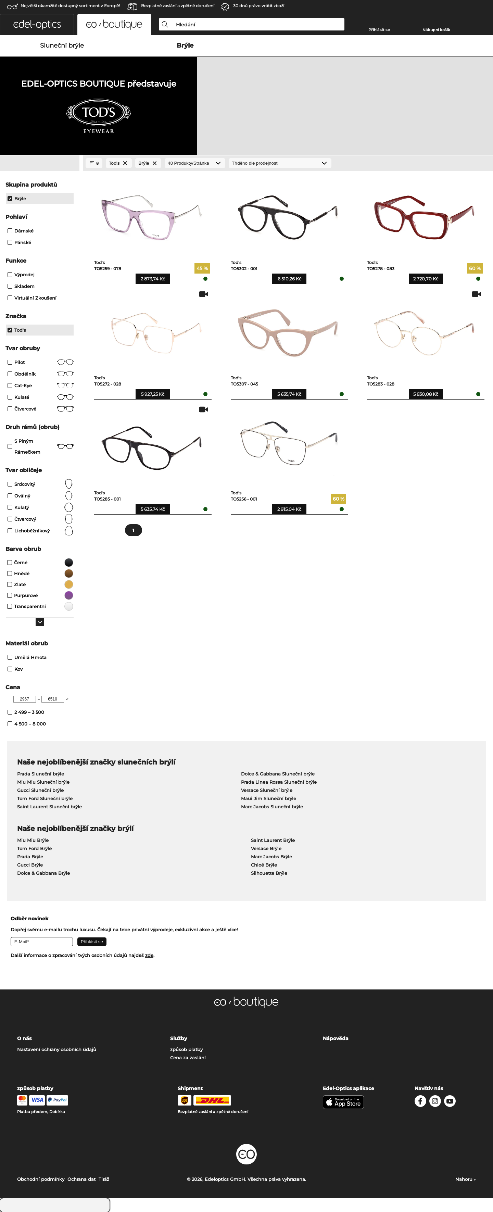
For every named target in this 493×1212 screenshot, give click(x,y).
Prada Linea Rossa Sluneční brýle (279, 782)
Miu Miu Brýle (33, 840)
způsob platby (186, 1049)
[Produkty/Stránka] (195, 163)
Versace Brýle (266, 848)
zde (149, 955)
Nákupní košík (436, 29)
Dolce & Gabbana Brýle (43, 873)
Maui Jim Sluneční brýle (268, 798)
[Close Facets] (39, 163)
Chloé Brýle (264, 865)
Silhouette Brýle (269, 873)
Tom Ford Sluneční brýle (45, 798)
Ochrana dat (81, 1179)
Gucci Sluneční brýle (40, 790)
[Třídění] (280, 163)
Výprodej (21, 274)
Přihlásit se (379, 29)
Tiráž (104, 1179)
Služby (178, 1038)
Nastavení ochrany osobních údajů (56, 1049)
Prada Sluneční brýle (40, 774)
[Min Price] (24, 699)
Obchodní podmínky (40, 1179)
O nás (24, 1038)
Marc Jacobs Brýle (271, 856)
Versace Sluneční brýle (266, 790)
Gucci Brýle (30, 865)
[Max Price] (52, 699)
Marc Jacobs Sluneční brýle (272, 806)
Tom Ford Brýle (34, 848)
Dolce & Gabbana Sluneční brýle (278, 774)
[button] (37, 24)
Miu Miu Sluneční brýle (43, 782)
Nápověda (336, 1038)
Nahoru (465, 1179)
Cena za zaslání (188, 1057)
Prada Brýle (30, 856)
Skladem (21, 286)
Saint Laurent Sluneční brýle (49, 806)
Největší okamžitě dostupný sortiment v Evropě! (70, 5)
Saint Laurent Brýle (273, 840)
